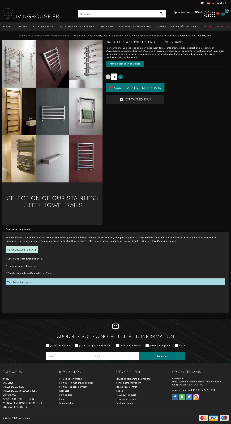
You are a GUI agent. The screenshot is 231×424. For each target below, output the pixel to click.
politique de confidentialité (74, 386)
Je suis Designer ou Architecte (95, 345)
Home (22, 35)
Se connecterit (66, 402)
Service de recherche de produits (133, 378)
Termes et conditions (70, 378)
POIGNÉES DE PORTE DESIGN (135, 26)
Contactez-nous (135, 100)
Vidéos (119, 390)
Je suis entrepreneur (130, 345)
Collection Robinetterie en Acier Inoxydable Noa (137, 35)
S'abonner (161, 356)
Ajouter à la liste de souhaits (135, 87)
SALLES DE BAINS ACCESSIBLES (77, 26)
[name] (69, 356)
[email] (115, 356)
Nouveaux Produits (126, 394)
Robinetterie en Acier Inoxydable (90, 35)
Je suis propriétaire (60, 345)
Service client (219, 2)
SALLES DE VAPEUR (43, 26)
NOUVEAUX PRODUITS (215, 26)
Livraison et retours (126, 398)
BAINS (6, 26)
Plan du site (65, 394)
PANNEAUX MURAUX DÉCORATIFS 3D (177, 26)
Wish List (64, 390)
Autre (182, 345)
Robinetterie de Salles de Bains (54, 35)
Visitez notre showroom (128, 382)
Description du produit (18, 229)
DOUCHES (21, 26)
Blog (61, 398)
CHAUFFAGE (106, 26)
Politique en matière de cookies (76, 382)
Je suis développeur (160, 345)
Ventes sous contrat (126, 386)
